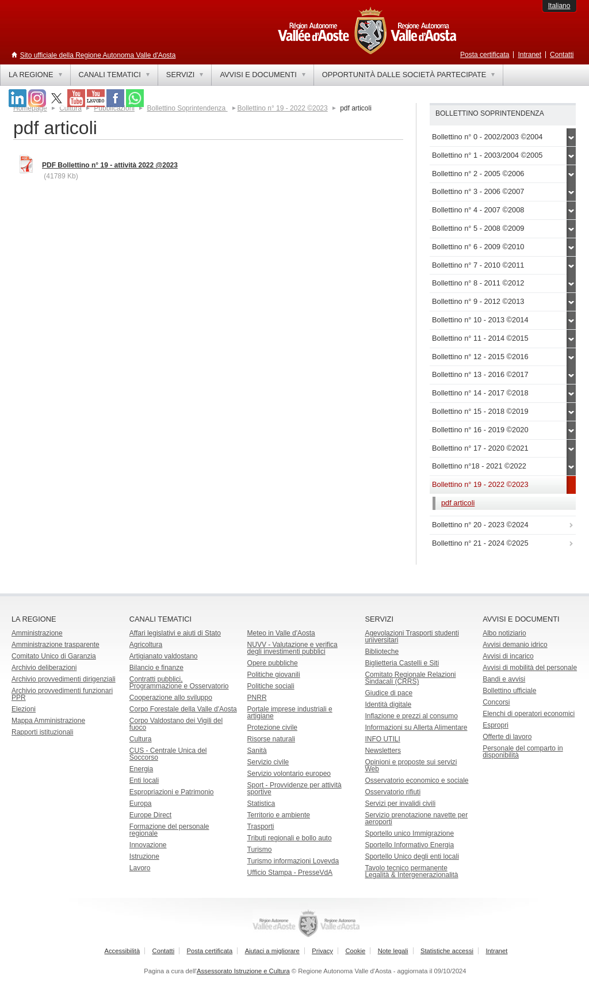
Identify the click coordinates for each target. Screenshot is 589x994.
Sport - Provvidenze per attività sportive (294, 788)
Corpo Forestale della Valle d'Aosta (183, 709)
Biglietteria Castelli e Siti (402, 663)
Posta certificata (484, 55)
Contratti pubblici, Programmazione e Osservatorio (179, 682)
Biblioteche (382, 652)
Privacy (322, 950)
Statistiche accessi (446, 950)
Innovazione (148, 845)
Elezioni (24, 709)
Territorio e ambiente (278, 815)
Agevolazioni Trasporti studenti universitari (411, 636)
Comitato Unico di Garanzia (54, 656)
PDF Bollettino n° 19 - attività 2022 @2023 (110, 165)
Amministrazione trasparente (56, 645)
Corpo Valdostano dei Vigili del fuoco (176, 724)
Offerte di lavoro (507, 737)
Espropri (495, 725)
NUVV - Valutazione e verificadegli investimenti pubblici (292, 648)
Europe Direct (150, 815)
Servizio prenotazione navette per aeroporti (416, 818)
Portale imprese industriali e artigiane (289, 712)
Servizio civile (268, 762)
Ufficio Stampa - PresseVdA (290, 873)
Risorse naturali (271, 739)
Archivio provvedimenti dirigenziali (64, 679)
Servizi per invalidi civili (400, 803)
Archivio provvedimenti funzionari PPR (62, 694)
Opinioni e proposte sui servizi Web (411, 765)
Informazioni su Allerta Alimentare (416, 727)
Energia (141, 769)
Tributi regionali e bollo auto (289, 838)
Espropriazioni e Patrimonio (171, 792)
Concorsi (496, 702)
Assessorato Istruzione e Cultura (243, 971)
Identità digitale (388, 704)
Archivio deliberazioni (44, 668)
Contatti (561, 55)
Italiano (559, 6)
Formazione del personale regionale (169, 829)
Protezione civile (272, 727)
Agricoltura (145, 645)
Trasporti (260, 826)
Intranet (529, 55)
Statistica (261, 803)
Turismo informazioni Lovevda (293, 861)
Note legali (393, 950)
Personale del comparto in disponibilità (523, 751)
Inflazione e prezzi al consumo (411, 716)
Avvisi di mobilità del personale (530, 668)
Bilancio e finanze (156, 668)
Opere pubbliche (272, 663)
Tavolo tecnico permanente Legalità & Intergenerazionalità (411, 871)
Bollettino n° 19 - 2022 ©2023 (283, 108)
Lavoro (140, 868)
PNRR (257, 698)
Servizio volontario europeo (289, 774)
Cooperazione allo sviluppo (170, 698)
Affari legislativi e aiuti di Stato (175, 633)
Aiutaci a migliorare (272, 950)
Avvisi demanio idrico (515, 645)
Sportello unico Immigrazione (409, 833)
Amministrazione (37, 633)
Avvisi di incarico (508, 656)
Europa (140, 803)
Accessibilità (122, 950)
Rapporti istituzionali (42, 732)
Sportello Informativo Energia (409, 845)
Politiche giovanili (273, 675)
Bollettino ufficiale (509, 691)
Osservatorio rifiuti (392, 792)
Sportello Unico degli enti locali (411, 856)
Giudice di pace (388, 693)
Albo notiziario (504, 633)
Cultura (140, 739)
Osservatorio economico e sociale (416, 780)
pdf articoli (458, 502)
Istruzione (144, 856)
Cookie (355, 950)
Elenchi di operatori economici (529, 714)
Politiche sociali (270, 686)
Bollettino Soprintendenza (187, 108)
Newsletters (383, 751)
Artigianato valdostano (163, 656)
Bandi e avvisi (504, 679)
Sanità (257, 751)
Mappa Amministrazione (48, 721)
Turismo (259, 850)
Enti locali (144, 780)
